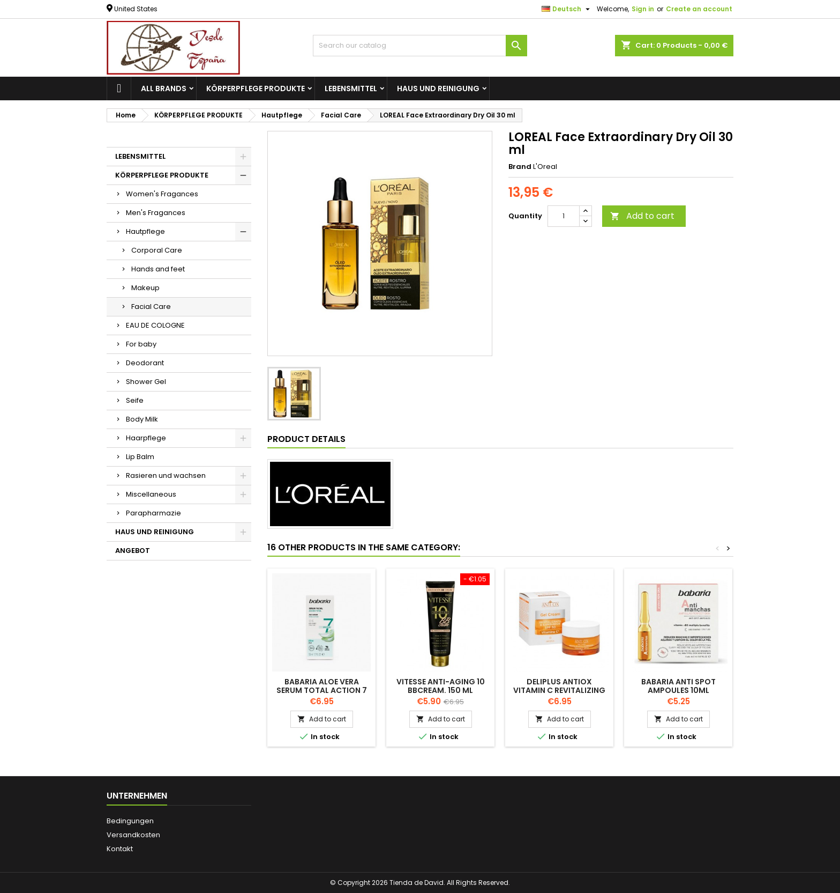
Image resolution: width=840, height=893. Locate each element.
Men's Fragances (155, 213)
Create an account (699, 8)
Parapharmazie (153, 513)
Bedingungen (130, 821)
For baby (141, 344)
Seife (135, 400)
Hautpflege (145, 231)
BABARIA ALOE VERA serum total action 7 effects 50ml (321, 690)
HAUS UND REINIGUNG (438, 88)
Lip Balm (140, 457)
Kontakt (120, 849)
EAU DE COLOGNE (155, 325)
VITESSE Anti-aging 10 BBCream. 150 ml (440, 686)
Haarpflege (146, 438)
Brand (519, 167)
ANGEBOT (132, 550)
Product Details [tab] (306, 439)
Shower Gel (146, 382)
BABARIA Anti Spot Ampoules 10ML (678, 686)
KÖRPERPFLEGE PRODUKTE (255, 88)
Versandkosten (133, 835)
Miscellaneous (151, 494)
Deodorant (145, 363)
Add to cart (642, 216)
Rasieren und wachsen (166, 475)
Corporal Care (156, 250)
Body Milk (142, 419)
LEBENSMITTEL (351, 88)
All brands (163, 88)
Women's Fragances (162, 194)
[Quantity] (564, 216)
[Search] (420, 45)
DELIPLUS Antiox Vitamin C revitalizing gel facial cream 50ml (559, 690)
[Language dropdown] (567, 9)
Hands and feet (158, 269)
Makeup (145, 288)
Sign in (643, 8)
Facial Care (151, 306)
